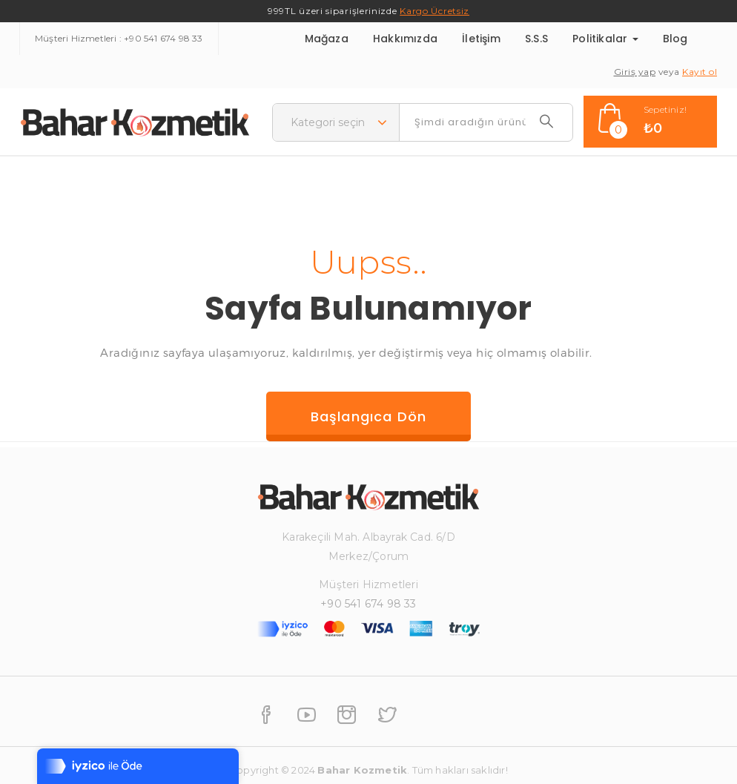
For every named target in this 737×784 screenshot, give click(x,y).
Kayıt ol (699, 71)
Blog (675, 38)
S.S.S (536, 38)
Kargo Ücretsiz (434, 10)
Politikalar (605, 38)
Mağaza (326, 38)
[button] (650, 122)
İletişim (481, 38)
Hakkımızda (405, 38)
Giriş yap (635, 71)
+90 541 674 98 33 (163, 38)
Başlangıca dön (369, 416)
